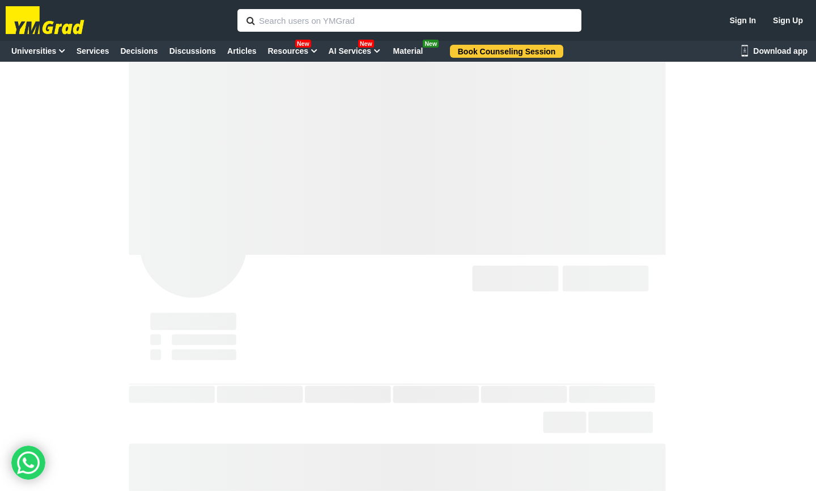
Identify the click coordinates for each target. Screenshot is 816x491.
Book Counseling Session (507, 51)
